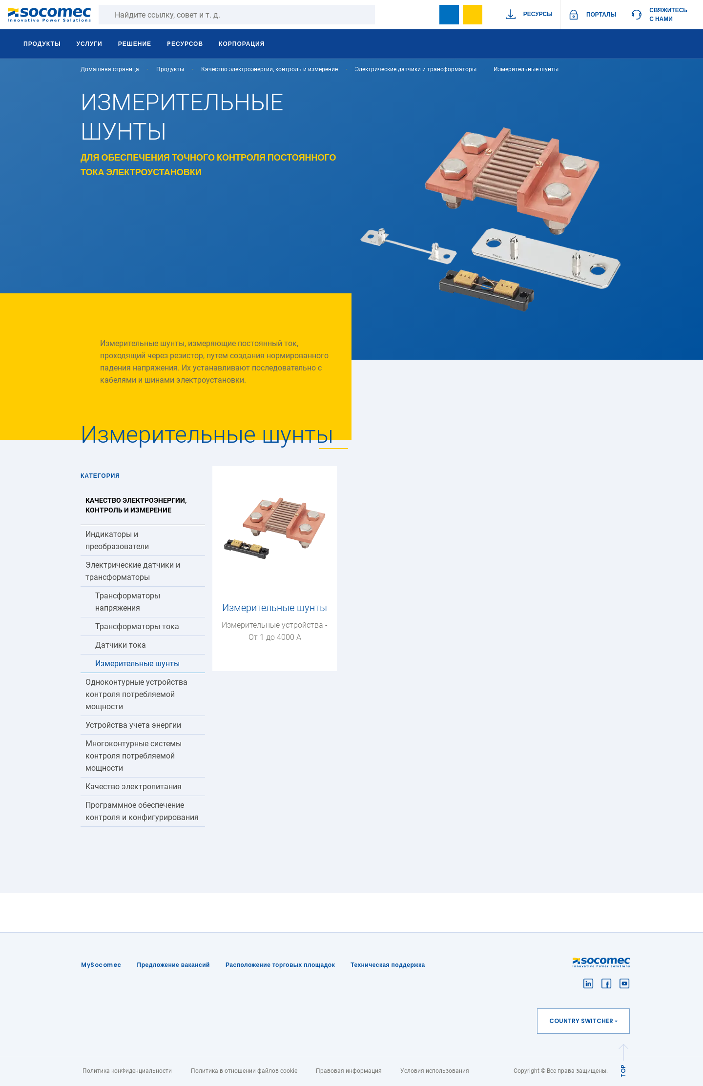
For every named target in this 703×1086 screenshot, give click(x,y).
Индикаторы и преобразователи (117, 540)
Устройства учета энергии (133, 725)
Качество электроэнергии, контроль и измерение (269, 69)
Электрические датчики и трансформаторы (415, 69)
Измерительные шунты (137, 663)
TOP (623, 1071)
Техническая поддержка (388, 965)
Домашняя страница (110, 69)
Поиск (384, 14)
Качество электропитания (133, 786)
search (425, 14)
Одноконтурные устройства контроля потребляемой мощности (136, 694)
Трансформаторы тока (137, 626)
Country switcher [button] (581, 1021)
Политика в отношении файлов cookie (244, 1070)
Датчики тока (120, 645)
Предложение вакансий (173, 965)
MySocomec (101, 965)
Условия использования (434, 1070)
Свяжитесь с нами (668, 14)
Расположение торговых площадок (280, 965)
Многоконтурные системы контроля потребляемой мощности (133, 756)
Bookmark (449, 14)
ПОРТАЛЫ (601, 14)
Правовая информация (349, 1070)
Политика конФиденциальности (127, 1070)
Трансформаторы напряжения (127, 602)
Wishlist (472, 14)
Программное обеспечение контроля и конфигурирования (142, 811)
